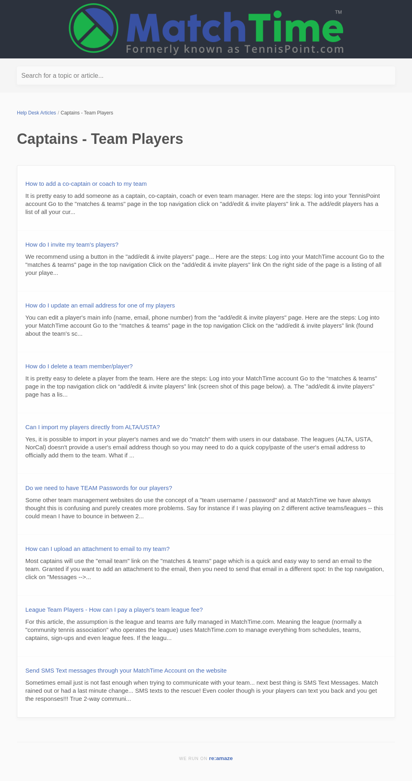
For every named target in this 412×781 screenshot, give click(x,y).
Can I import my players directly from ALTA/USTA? (92, 427)
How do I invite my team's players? (71, 244)
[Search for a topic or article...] (206, 75)
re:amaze (221, 758)
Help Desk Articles (36, 113)
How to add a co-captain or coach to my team (86, 183)
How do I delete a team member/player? (79, 366)
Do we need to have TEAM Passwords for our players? (98, 487)
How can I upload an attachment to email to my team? (97, 548)
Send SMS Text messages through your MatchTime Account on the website (126, 670)
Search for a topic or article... (62, 75)
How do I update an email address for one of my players (100, 305)
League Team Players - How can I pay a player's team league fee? (114, 609)
